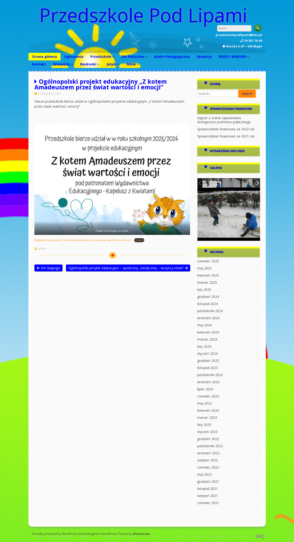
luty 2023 (204, 424)
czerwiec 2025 (208, 261)
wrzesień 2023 (208, 382)
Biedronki (88, 64)
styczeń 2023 (207, 431)
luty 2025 (204, 289)
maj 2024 (204, 325)
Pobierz (139, 240)
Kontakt (39, 64)
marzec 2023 (207, 417)
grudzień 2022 (208, 439)
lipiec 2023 (205, 389)
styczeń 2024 (207, 353)
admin (42, 248)
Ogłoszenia (73, 56)
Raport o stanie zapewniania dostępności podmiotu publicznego (224, 120)
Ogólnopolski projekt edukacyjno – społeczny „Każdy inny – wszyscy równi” (128, 268)
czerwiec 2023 (208, 396)
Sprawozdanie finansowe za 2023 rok (226, 129)
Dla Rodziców (132, 56)
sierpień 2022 (207, 460)
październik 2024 (210, 311)
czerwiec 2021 (208, 503)
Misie (131, 64)
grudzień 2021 (208, 481)
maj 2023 (204, 403)
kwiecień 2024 (208, 332)
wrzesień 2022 (208, 453)
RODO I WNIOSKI (232, 56)
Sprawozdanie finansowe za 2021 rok (226, 136)
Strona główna (44, 56)
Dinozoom (141, 534)
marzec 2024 (207, 339)
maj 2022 (204, 474)
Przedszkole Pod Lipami (143, 15)
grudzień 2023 (208, 360)
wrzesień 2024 (208, 318)
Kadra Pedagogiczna (172, 56)
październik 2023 (210, 375)
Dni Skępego (48, 268)
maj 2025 (204, 268)
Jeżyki (112, 64)
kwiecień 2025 (208, 275)
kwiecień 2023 (208, 410)
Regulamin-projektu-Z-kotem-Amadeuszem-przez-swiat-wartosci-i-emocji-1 (83, 240)
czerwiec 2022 (208, 467)
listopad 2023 (207, 367)
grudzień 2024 (208, 296)
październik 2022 (210, 446)
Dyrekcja (204, 56)
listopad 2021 (207, 488)
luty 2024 (204, 346)
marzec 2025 (207, 282)
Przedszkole (100, 56)
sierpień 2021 (207, 495)
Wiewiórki (61, 64)
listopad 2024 (207, 303)
